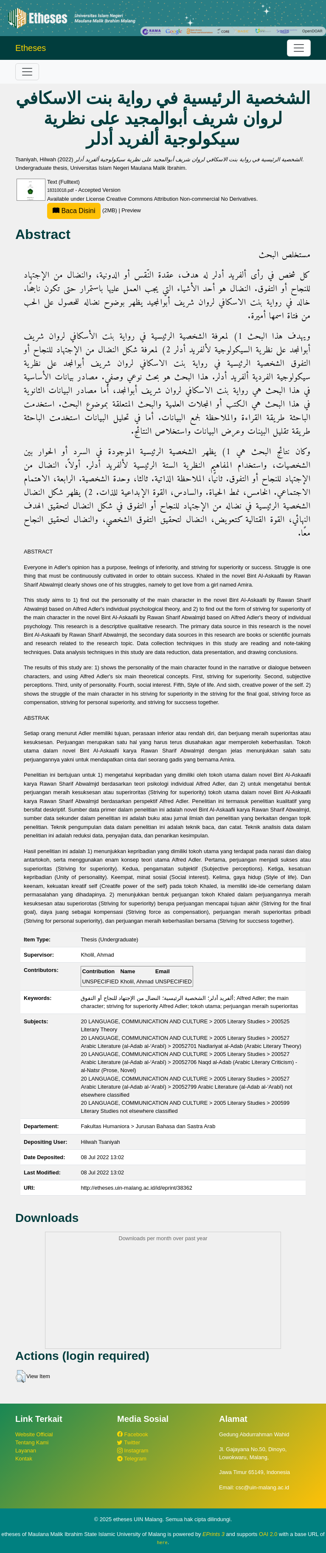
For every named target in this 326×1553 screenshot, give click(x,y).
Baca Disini (74, 210)
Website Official (34, 1434)
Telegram (131, 1458)
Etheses (30, 48)
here (162, 1542)
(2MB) (82, 210)
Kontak (23, 1458)
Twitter (128, 1442)
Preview (131, 210)
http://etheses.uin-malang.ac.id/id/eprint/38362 (136, 1188)
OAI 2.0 (268, 1534)
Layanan (25, 1450)
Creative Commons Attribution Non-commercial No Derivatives (181, 199)
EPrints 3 (213, 1534)
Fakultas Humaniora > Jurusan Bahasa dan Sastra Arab (148, 1126)
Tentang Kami (31, 1442)
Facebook (132, 1434)
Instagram (132, 1450)
